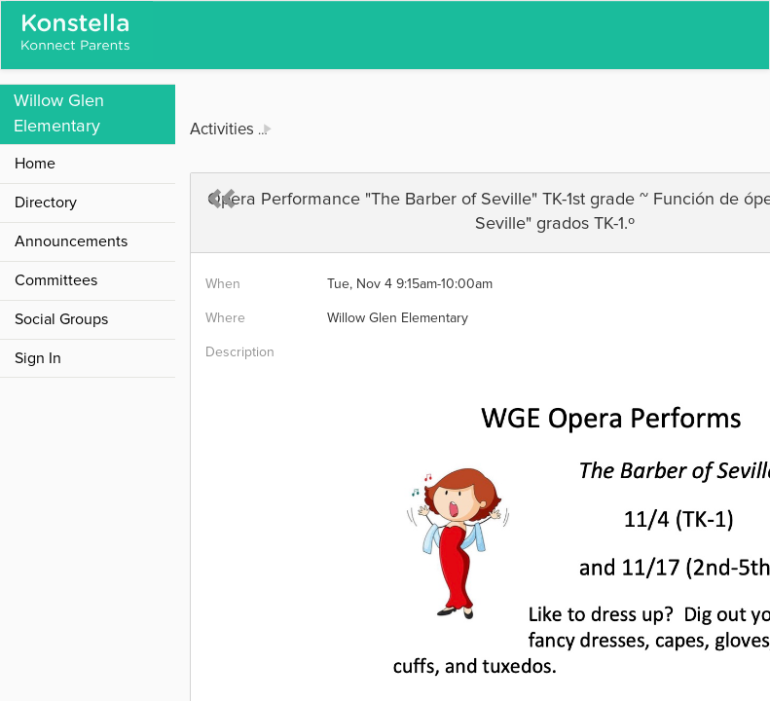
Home (35, 163)
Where (225, 318)
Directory (46, 202)
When (222, 284)
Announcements (71, 241)
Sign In (38, 358)
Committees (56, 280)
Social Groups (61, 319)
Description (240, 352)
